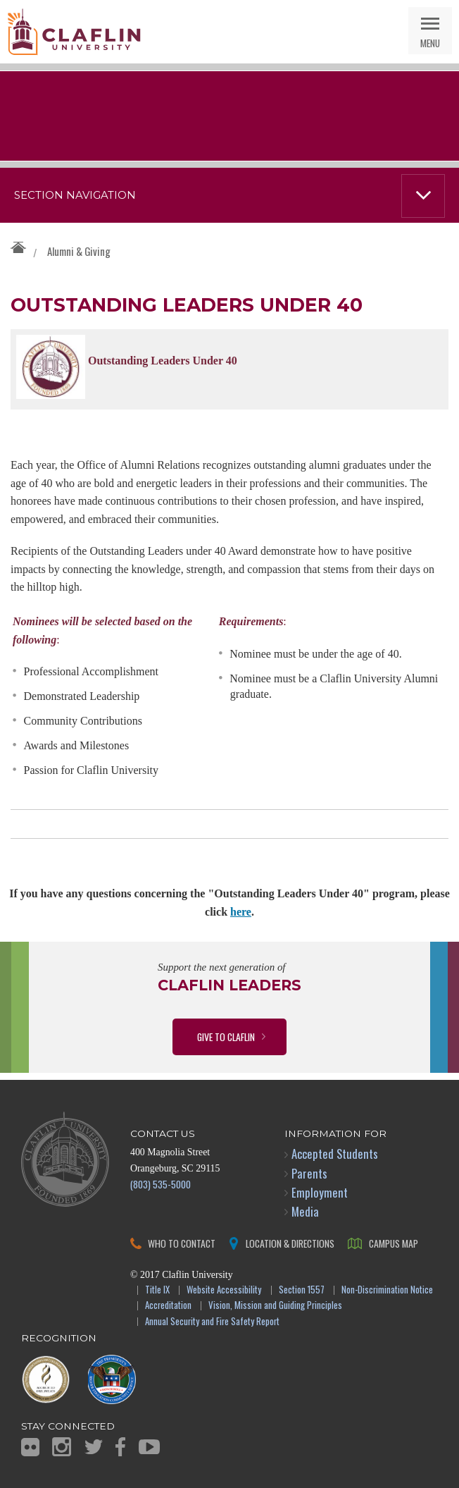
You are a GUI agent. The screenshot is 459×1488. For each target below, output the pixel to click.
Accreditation (168, 1305)
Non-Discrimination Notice (387, 1290)
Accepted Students (334, 1153)
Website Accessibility (224, 1290)
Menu (430, 42)
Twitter (93, 1446)
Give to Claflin (226, 1036)
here (240, 912)
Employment (319, 1192)
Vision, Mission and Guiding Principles (275, 1305)
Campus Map (393, 1243)
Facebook (120, 1446)
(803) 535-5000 (160, 1183)
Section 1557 (302, 1290)
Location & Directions (290, 1243)
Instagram (61, 1446)
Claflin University (74, 31)
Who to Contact (181, 1243)
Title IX (157, 1290)
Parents (309, 1173)
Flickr (30, 1447)
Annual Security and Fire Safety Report (212, 1322)
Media (305, 1211)
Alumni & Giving (79, 251)
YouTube (149, 1446)
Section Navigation (75, 195)
